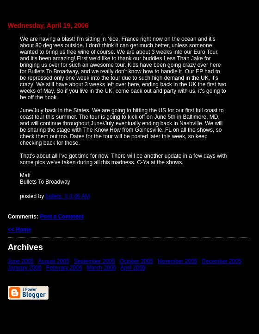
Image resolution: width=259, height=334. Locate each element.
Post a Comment (62, 216)
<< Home (19, 229)
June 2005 (21, 261)
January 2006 (25, 267)
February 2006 (64, 267)
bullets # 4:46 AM (67, 196)
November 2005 (177, 261)
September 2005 (94, 261)
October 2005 (136, 261)
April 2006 (132, 267)
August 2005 (53, 261)
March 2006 (101, 267)
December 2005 (221, 261)
